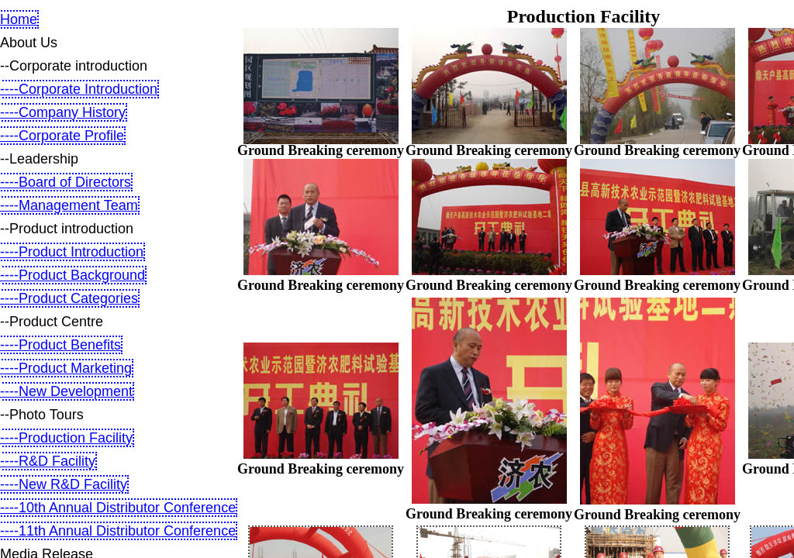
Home (18, 19)
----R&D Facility (47, 461)
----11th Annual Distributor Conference (118, 531)
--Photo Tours (42, 414)
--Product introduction (66, 228)
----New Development (66, 391)
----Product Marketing (66, 368)
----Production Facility (66, 438)
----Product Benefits (60, 345)
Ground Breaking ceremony (320, 150)
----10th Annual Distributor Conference (118, 507)
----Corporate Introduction (78, 89)
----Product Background (72, 275)
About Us (28, 42)
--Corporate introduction (73, 66)
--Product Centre (51, 321)
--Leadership (39, 159)
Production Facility (584, 16)
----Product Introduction (71, 252)
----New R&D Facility (63, 484)
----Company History (63, 112)
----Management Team (69, 205)
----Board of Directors (65, 182)
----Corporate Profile (62, 135)
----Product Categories (69, 298)
